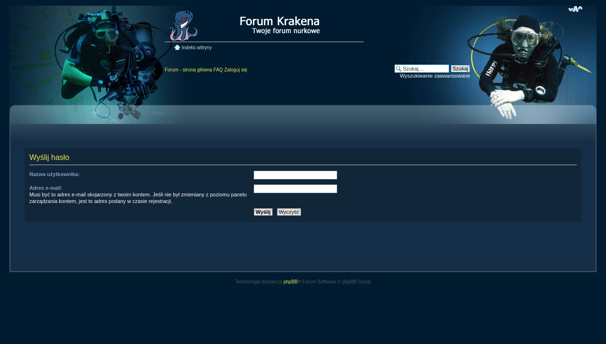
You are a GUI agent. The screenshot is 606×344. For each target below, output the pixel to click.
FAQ (218, 69)
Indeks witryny (197, 47)
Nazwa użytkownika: (54, 174)
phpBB (291, 281)
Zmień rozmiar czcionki (575, 9)
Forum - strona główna (188, 69)
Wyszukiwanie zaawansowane (435, 76)
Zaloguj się (235, 69)
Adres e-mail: (45, 188)
